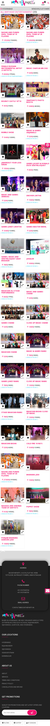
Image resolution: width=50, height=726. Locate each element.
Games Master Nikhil (36, 227)
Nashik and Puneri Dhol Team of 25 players (35, 34)
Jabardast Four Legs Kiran (11, 164)
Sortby (17, 723)
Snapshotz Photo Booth (35, 101)
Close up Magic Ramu (36, 381)
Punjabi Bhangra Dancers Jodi (9, 539)
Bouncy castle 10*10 (11, 101)
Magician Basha (9, 443)
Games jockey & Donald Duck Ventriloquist (37, 164)
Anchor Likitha (33, 195)
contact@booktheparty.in (23, 607)
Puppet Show (32, 507)
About (4, 673)
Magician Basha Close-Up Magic (37, 412)
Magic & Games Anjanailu (33, 131)
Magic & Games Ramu (36, 351)
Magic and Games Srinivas (9, 196)
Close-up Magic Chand (37, 323)
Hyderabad (7, 9)
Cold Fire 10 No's (34, 443)
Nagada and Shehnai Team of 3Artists (11, 507)
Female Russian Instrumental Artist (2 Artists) (11, 68)
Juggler (30, 259)
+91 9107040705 (23, 592)
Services (5, 677)
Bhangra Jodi (32, 475)
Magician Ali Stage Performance (10, 292)
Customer (44, 9)
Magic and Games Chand (34, 293)
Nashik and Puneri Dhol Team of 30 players (10, 474)
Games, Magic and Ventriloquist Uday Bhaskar (11, 259)
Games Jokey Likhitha (11, 227)
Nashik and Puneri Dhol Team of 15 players (10, 34)
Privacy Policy (7, 683)
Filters (5, 723)
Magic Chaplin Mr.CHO (37, 68)
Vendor (35, 9)
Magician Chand (9, 352)
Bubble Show (7, 132)
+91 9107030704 (23, 590)
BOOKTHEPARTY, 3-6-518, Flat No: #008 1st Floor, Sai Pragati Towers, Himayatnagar (23, 574)
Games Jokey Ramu (10, 381)
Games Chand (7, 323)
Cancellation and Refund (12, 687)
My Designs (31, 723)
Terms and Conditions (11, 680)
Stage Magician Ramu (11, 412)
